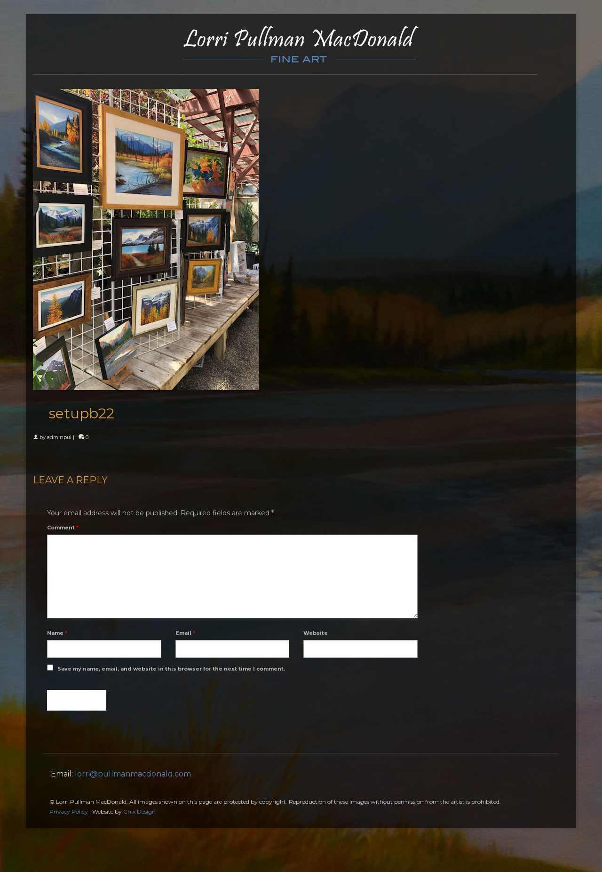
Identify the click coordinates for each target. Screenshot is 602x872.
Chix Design (139, 811)
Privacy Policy (68, 811)
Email (185, 633)
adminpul (59, 437)
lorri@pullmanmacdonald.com (133, 773)
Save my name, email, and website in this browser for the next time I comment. (171, 668)
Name (57, 633)
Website (315, 633)
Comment (63, 527)
